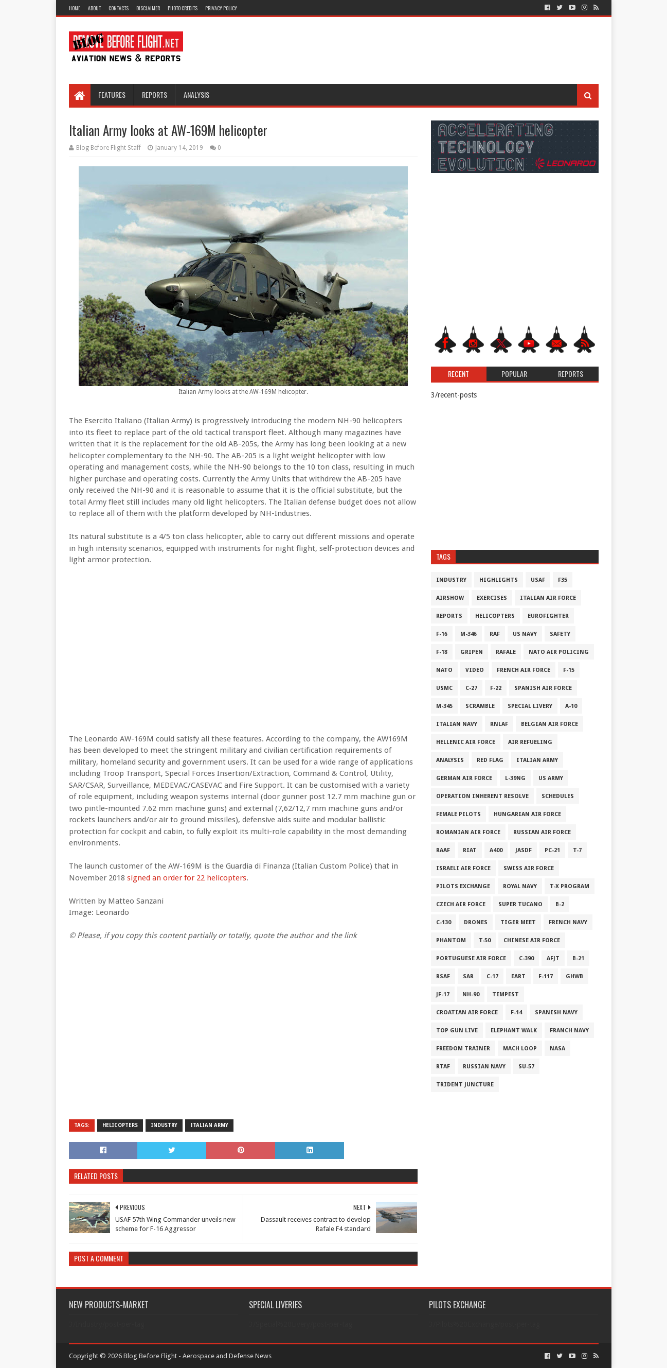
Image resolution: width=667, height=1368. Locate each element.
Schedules (558, 796)
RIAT (470, 850)
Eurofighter (548, 616)
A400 (496, 850)
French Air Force (523, 670)
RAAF (443, 850)
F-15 (568, 670)
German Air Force (464, 778)
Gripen (471, 652)
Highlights (498, 580)
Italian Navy (456, 724)
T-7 (577, 850)
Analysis (196, 94)
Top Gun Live (457, 1030)
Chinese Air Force (531, 940)
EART (518, 976)
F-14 (516, 1012)
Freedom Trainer (463, 1048)
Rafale (506, 652)
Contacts (119, 8)
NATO (444, 670)
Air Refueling (530, 742)
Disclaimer (148, 8)
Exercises (492, 598)
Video (474, 670)
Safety (560, 634)
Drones (476, 922)
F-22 (495, 688)
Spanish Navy (556, 1012)
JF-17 (442, 994)
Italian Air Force (548, 598)
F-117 (545, 976)
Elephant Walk (514, 1030)
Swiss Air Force (528, 868)
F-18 (441, 652)
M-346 (468, 634)
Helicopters (120, 1125)
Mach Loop (520, 1048)
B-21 (578, 958)
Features (111, 94)
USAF (538, 580)
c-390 (526, 958)
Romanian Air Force (468, 832)
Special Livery (530, 706)
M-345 (444, 706)
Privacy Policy (221, 8)
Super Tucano (520, 904)
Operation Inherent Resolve (482, 796)
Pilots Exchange (463, 886)
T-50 (485, 940)
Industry (164, 1125)
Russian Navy (484, 1066)
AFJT (553, 958)
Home (74, 8)
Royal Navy (520, 886)
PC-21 (552, 850)
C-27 (471, 688)
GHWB (574, 976)
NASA (557, 1048)
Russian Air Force (542, 832)
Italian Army (209, 1125)
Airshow (450, 598)
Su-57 (526, 1066)
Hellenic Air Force (465, 742)
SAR (468, 976)
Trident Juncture (465, 1084)
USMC (444, 688)
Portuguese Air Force (471, 958)
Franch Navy (569, 1030)
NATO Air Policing (559, 652)
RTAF (443, 1066)
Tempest (505, 994)
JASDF (523, 850)
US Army (550, 778)
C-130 (443, 922)
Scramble (480, 706)
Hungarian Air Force (527, 814)
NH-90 (470, 994)
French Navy (568, 922)
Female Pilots (458, 814)
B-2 (559, 904)
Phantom (451, 940)
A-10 (571, 706)
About (94, 8)
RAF (495, 634)
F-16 (441, 634)
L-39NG (515, 778)
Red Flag (490, 760)
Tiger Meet (518, 922)
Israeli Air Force (463, 868)
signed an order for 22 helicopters (186, 877)
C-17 (492, 976)
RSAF (443, 976)
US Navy (525, 634)
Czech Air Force (460, 904)
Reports (154, 94)
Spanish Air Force (543, 688)
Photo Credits (182, 8)
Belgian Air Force (549, 724)
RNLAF (499, 724)
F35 (562, 580)
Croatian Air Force (467, 1012)
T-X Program (569, 886)
